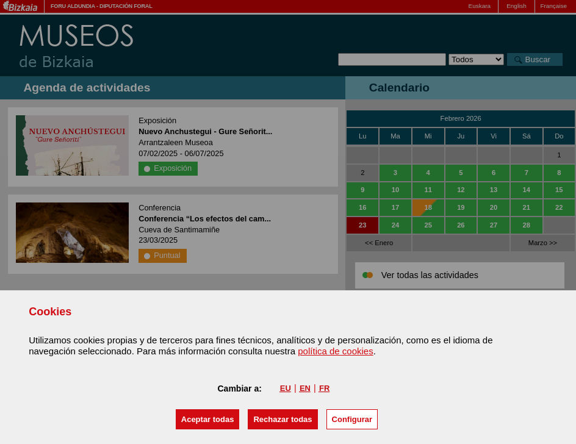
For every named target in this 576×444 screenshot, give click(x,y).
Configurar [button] (352, 419)
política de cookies (335, 351)
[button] (208, 419)
